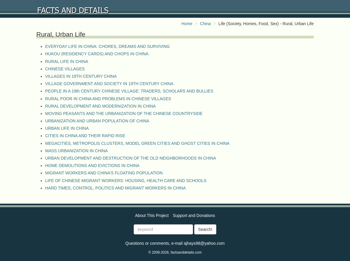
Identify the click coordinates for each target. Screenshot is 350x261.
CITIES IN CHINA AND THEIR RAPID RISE (85, 135)
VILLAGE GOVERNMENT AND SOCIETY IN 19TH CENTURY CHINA (109, 83)
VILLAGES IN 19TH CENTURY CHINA (81, 76)
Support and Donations (194, 215)
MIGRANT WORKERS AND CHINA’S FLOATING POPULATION (104, 173)
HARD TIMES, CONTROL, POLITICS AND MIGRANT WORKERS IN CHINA (115, 188)
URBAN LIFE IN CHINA (67, 128)
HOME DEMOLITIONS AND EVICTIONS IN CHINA (92, 165)
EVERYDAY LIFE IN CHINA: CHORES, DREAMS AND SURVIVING (107, 46)
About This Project (152, 215)
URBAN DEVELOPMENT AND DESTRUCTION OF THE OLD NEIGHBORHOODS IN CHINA (130, 158)
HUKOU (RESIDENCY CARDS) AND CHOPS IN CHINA (96, 53)
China (205, 23)
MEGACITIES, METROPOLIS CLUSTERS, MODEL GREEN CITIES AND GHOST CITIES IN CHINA (137, 143)
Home (186, 23)
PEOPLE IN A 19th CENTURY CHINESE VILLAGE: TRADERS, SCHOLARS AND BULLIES (129, 91)
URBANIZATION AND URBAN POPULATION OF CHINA (97, 121)
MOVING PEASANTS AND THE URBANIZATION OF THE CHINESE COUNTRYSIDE (123, 113)
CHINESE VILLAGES (65, 69)
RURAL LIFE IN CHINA (66, 61)
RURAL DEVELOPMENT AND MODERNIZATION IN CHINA (100, 106)
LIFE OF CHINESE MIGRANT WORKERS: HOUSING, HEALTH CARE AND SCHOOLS (125, 180)
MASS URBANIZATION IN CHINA (76, 150)
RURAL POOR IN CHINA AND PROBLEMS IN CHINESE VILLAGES (108, 98)
